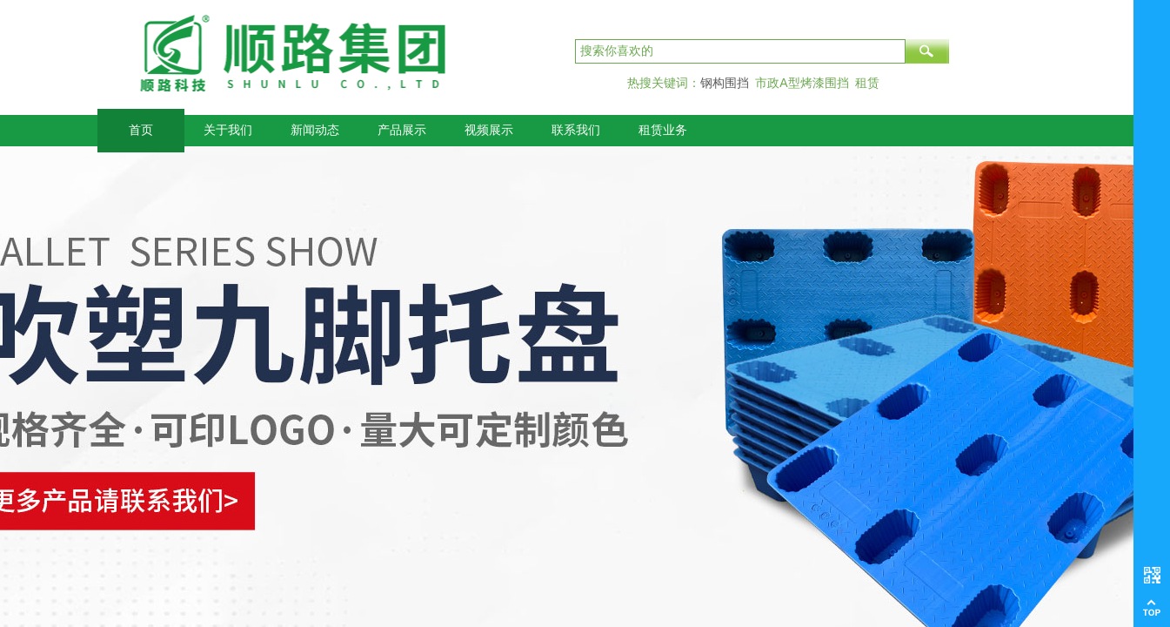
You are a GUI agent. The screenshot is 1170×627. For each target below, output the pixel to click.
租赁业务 (662, 130)
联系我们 (576, 130)
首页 (141, 130)
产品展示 (402, 130)
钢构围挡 (724, 83)
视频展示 (489, 130)
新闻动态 (315, 130)
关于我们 (228, 130)
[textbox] (740, 51)
